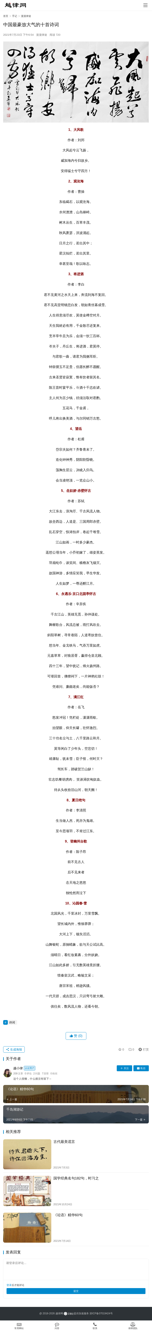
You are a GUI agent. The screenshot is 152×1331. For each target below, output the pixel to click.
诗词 (12, 1022)
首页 (5, 16)
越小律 (24, 1068)
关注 (124, 1068)
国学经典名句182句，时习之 (76, 1178)
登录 (9, 1285)
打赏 (143, 1049)
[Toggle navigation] (145, 5)
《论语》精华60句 (68, 1215)
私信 (141, 1068)
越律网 (59, 1313)
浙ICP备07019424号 (101, 1313)
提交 (76, 1291)
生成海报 (14, 1049)
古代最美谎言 (64, 1142)
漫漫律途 (41, 34)
